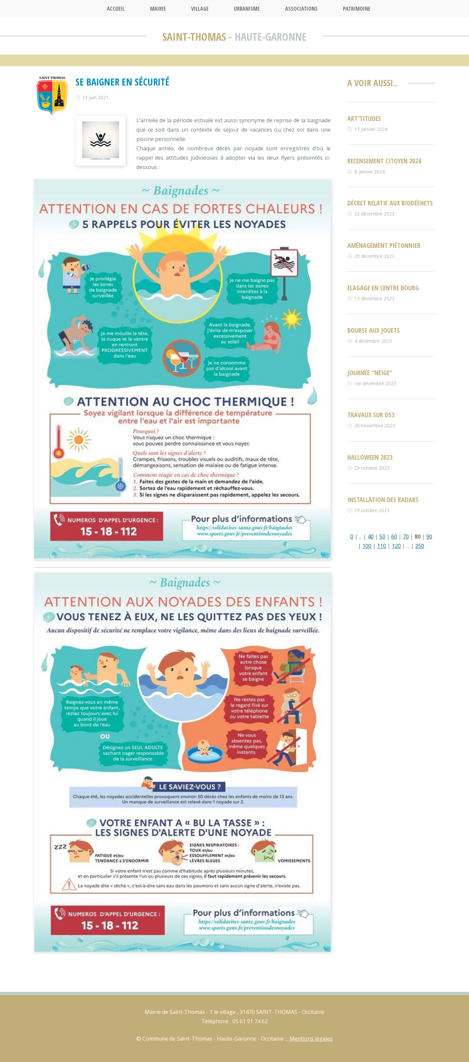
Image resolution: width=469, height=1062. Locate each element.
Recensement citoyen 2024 (384, 160)
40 (371, 536)
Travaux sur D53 (370, 414)
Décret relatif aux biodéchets (390, 202)
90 (429, 536)
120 (396, 546)
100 (366, 546)
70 (406, 536)
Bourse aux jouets (373, 330)
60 (394, 536)
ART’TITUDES (364, 118)
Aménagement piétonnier (384, 245)
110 (381, 546)
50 (382, 536)
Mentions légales (311, 1038)
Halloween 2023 (369, 457)
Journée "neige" (369, 372)
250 (419, 546)
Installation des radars (383, 499)
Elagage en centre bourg (383, 287)
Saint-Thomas (194, 36)
